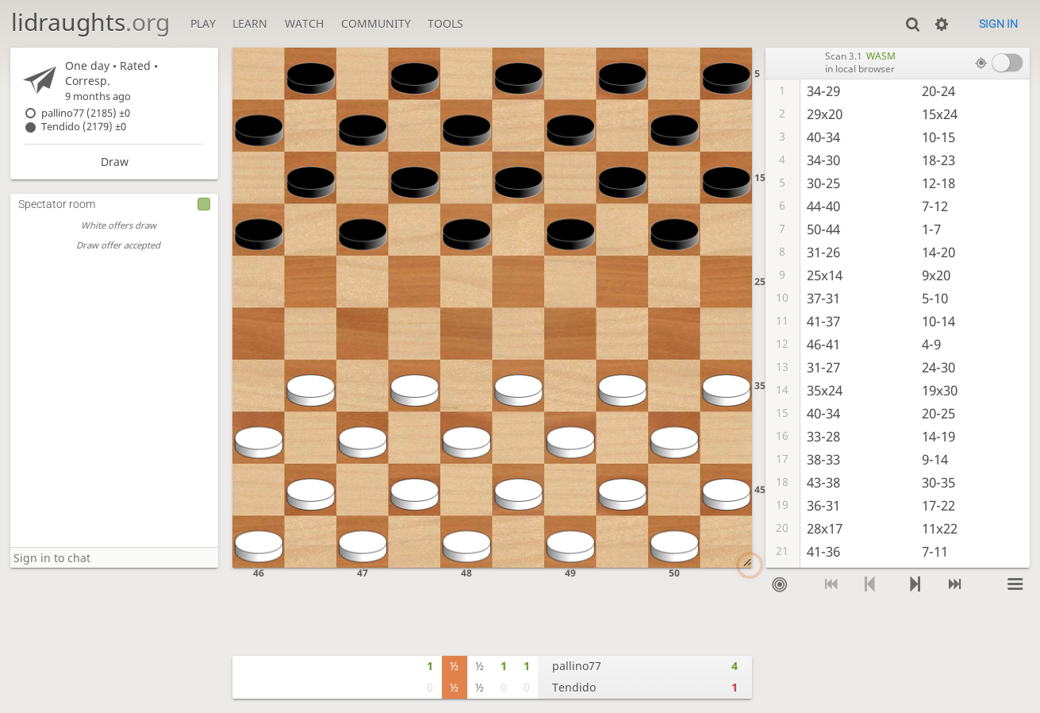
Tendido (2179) (83, 126)
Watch (304, 23)
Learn (249, 23)
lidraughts (90, 22)
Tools (445, 23)
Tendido (574, 687)
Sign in (998, 23)
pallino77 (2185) (85, 113)
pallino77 (576, 665)
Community (376, 23)
